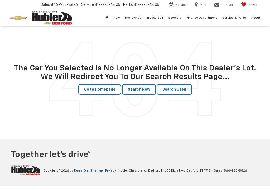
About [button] (255, 18)
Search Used (174, 89)
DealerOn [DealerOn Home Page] (81, 170)
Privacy (110, 170)
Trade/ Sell (155, 18)
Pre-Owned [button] (133, 18)
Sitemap (96, 170)
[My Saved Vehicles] (249, 4)
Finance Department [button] (201, 18)
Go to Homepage (99, 89)
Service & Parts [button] (234, 18)
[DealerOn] (25, 170)
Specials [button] (174, 18)
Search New (139, 89)
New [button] (116, 18)
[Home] (107, 18)
